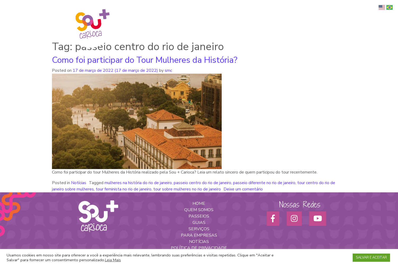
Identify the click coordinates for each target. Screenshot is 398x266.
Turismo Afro (258, 16)
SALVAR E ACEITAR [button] (371, 257)
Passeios (283, 16)
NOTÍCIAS (199, 242)
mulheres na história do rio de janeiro (138, 183)
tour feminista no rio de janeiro (123, 189)
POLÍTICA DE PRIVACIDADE (199, 248)
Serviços (304, 16)
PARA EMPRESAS (199, 235)
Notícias (78, 183)
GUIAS (199, 222)
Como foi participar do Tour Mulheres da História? (144, 60)
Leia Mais (113, 260)
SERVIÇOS (199, 229)
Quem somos (229, 16)
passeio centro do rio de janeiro (202, 183)
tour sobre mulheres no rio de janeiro (187, 189)
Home (207, 16)
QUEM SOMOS (198, 210)
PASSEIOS (199, 216)
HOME (199, 203)
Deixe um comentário (243, 189)
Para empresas (330, 16)
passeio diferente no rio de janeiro (264, 183)
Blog (374, 16)
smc (168, 70)
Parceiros (356, 16)
